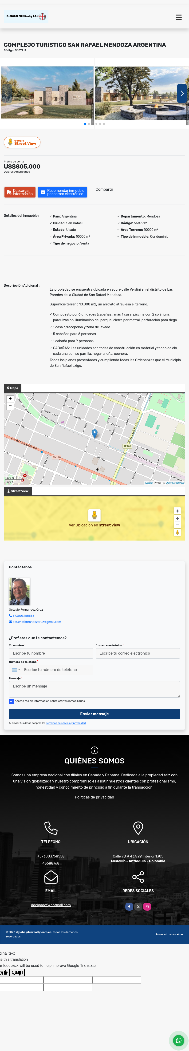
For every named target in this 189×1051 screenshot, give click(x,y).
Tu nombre (17, 645)
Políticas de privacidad (94, 797)
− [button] (10, 406)
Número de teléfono (23, 662)
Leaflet (149, 482)
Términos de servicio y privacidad (66, 723)
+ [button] (10, 399)
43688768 (50, 863)
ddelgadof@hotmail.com (51, 905)
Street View (22, 142)
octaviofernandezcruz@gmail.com (37, 622)
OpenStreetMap (175, 482)
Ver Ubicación (81, 525)
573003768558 (24, 615)
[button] (85, 124)
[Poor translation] (17, 972)
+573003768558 (50, 856)
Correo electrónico (110, 645)
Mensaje (15, 678)
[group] (47, 93)
